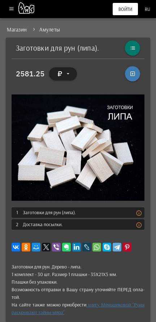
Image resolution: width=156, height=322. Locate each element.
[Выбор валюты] (63, 73)
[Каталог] (132, 48)
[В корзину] (132, 73)
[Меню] (11, 9)
